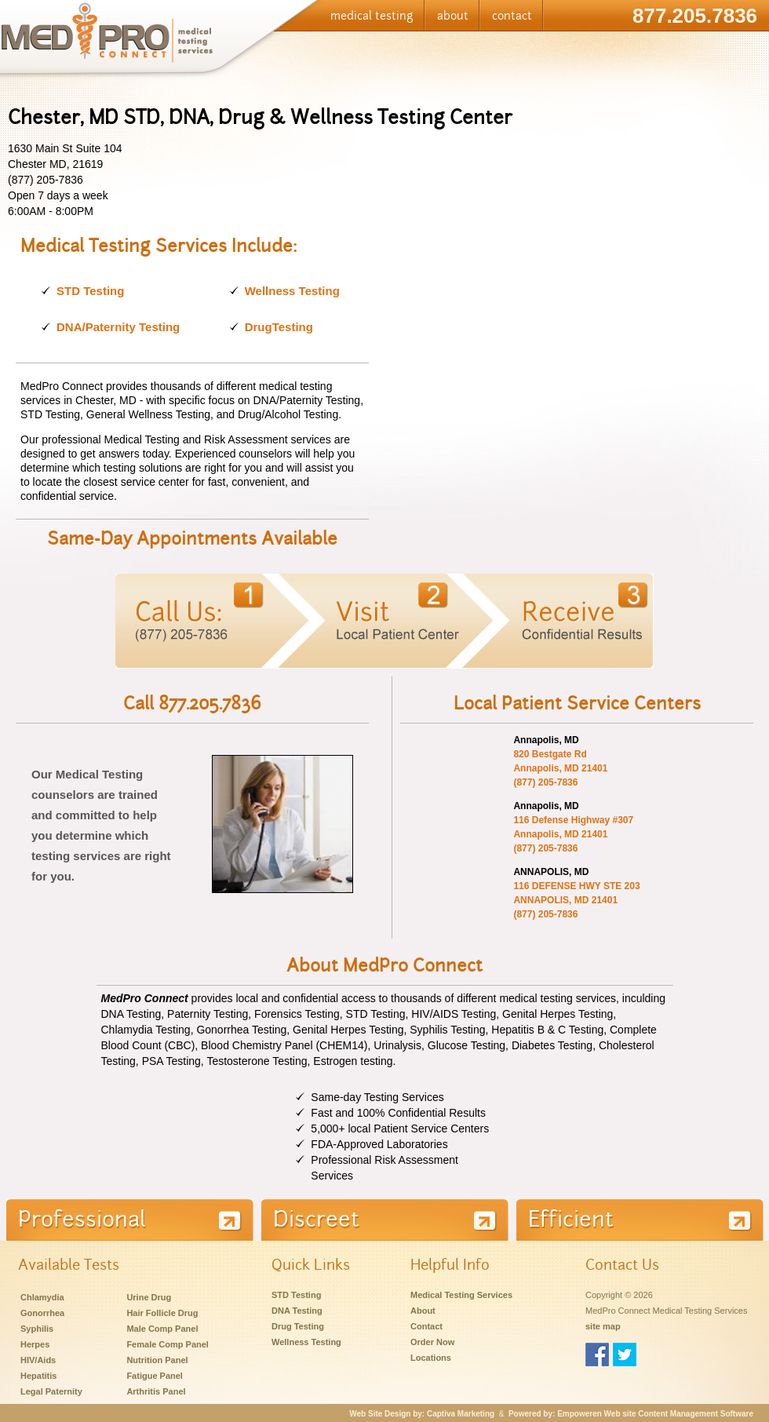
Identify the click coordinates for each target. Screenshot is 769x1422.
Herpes (34, 1344)
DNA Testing (297, 1310)
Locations (430, 1357)
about (452, 16)
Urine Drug (148, 1297)
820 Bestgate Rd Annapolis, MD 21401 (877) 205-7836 (560, 768)
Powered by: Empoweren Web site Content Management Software (630, 1413)
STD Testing (90, 290)
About (423, 1310)
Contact (426, 1326)
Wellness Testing (292, 290)
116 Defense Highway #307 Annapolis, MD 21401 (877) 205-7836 (573, 834)
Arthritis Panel (155, 1391)
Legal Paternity (51, 1391)
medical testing (372, 16)
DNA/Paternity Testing (118, 327)
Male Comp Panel (162, 1328)
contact (512, 16)
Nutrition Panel (157, 1360)
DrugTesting (279, 327)
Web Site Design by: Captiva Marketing (421, 1413)
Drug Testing (298, 1326)
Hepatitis (38, 1375)
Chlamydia (42, 1297)
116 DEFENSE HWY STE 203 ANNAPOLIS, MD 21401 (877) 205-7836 (576, 900)
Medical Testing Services (461, 1295)
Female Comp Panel (167, 1344)
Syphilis (36, 1328)
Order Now (432, 1342)
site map (603, 1326)
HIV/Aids (38, 1360)
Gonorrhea (42, 1313)
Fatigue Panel (154, 1375)
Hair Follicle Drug (162, 1313)
